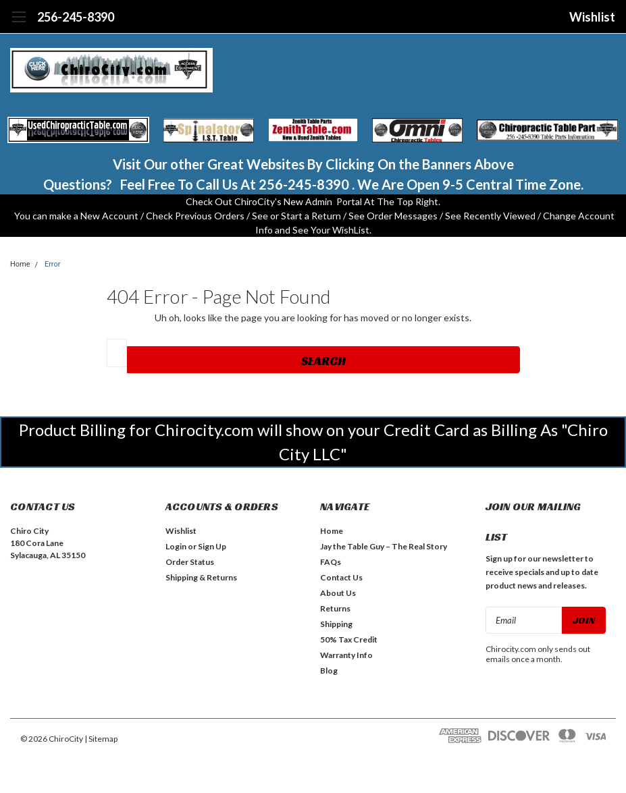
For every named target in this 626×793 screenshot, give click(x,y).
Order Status (189, 562)
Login (175, 546)
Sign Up (212, 546)
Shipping (336, 624)
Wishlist (592, 16)
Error (53, 264)
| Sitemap (101, 739)
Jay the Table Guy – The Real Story (383, 546)
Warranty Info (346, 655)
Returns (335, 608)
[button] (78, 130)
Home (20, 264)
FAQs (330, 562)
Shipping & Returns (201, 577)
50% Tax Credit (348, 639)
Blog (329, 670)
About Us (338, 593)
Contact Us (341, 577)
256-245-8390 (75, 16)
